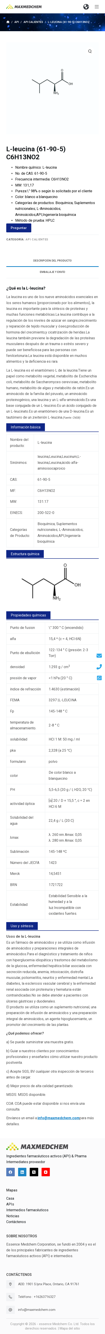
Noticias (12, 1216)
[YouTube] (46, 1172)
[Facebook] (10, 1172)
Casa (10, 1198)
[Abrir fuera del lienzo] (97, 7)
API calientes (36, 239)
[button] (86, 6)
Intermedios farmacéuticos (27, 1210)
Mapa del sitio (70, 1328)
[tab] (52, 261)
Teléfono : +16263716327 (36, 1297)
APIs (10, 1204)
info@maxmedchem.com (36, 1310)
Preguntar (19, 228)
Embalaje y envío (52, 272)
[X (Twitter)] (34, 1172)
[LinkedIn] (22, 1172)
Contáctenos (16, 1222)
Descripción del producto (52, 260)
